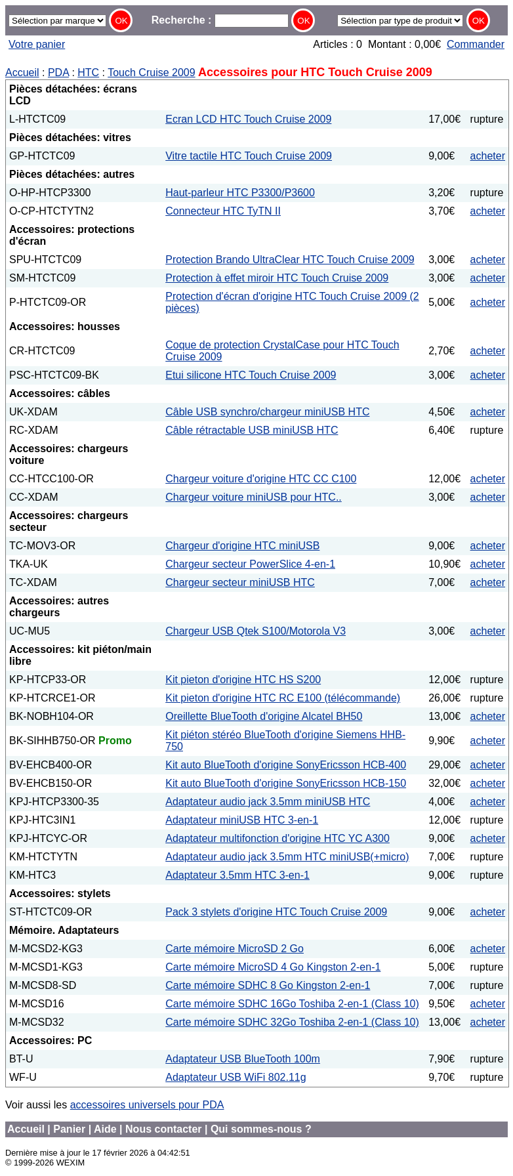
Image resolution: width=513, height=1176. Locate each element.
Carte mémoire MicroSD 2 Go (234, 948)
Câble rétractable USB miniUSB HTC (251, 430)
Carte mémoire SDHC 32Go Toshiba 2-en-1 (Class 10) (292, 1022)
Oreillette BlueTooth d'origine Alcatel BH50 (263, 716)
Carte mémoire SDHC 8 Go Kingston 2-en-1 (267, 985)
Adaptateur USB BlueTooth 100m (242, 1058)
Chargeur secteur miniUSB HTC (240, 582)
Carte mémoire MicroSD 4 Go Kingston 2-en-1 (272, 967)
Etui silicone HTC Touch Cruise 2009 (250, 375)
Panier (69, 1129)
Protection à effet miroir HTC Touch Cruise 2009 (276, 278)
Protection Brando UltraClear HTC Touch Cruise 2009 (289, 259)
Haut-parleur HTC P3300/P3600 (240, 192)
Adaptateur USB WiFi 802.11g (235, 1077)
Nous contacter (163, 1129)
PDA (58, 72)
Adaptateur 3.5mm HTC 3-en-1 (237, 875)
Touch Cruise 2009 (151, 72)
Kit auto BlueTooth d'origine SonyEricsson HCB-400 (285, 764)
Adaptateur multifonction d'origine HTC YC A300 (277, 838)
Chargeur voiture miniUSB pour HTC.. (253, 497)
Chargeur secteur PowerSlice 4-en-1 (250, 564)
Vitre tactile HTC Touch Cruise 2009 (248, 155)
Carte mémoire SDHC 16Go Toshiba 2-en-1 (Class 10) (292, 1003)
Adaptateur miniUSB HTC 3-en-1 (241, 820)
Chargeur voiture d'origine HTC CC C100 (260, 478)
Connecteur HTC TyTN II (223, 211)
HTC (88, 72)
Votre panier (37, 44)
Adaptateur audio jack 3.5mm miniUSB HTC (267, 801)
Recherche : (220, 20)
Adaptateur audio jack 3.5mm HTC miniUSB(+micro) (287, 856)
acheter (487, 155)
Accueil (22, 72)
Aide (105, 1129)
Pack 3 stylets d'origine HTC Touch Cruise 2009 (276, 911)
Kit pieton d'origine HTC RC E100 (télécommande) (282, 698)
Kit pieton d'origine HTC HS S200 (243, 679)
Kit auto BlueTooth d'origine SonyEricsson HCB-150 (285, 783)
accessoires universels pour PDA (147, 1104)
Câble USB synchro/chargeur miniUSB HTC (267, 411)
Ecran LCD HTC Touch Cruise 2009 (248, 119)
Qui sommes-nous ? (261, 1129)
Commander (475, 44)
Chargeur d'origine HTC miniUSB (242, 545)
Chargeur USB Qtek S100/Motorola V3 (255, 631)
